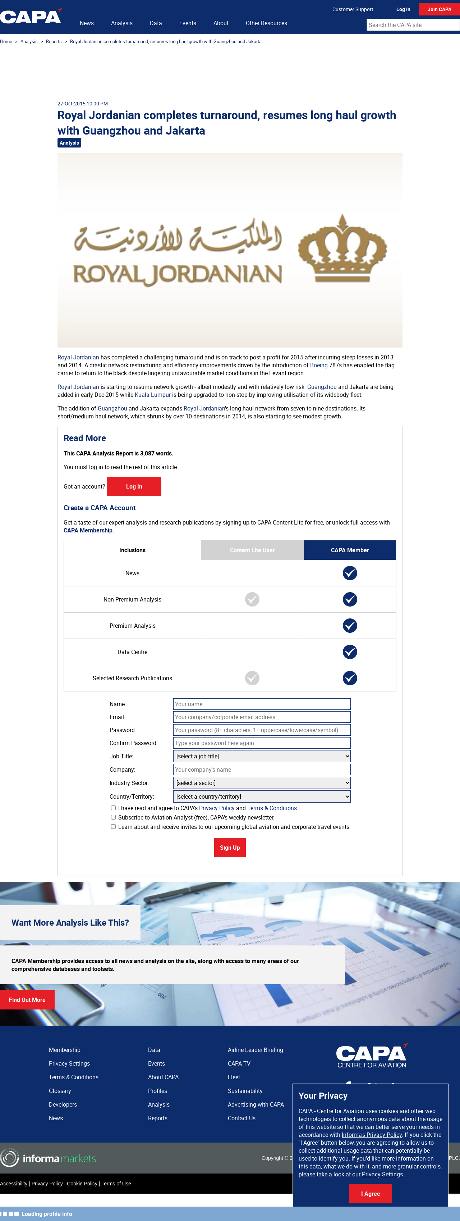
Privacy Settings (382, 1174)
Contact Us (242, 1118)
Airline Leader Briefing (255, 1050)
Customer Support (352, 9)
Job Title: (121, 756)
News (87, 23)
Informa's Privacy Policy (372, 1135)
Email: (117, 717)
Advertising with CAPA (256, 1104)
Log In (403, 9)
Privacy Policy (217, 808)
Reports (54, 41)
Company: (122, 769)
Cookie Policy (82, 1183)
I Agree (370, 1194)
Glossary (60, 1091)
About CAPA (163, 1077)
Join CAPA (439, 9)
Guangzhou (322, 387)
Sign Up (230, 848)
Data (156, 23)
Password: (123, 730)
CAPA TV (239, 1063)
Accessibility (13, 1183)
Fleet (234, 1077)
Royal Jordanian (78, 357)
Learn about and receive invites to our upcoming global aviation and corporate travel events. (231, 827)
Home (6, 41)
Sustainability (245, 1091)
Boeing (319, 365)
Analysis (122, 23)
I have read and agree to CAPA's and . (204, 808)
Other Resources (266, 23)
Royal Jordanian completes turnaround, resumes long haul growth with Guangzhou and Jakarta (166, 41)
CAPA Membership (88, 530)
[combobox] (413, 25)
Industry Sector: (129, 783)
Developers (63, 1104)
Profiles (157, 1091)
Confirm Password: (134, 743)
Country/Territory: (132, 796)
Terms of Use (116, 1183)
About (221, 23)
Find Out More (27, 1000)
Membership (64, 1050)
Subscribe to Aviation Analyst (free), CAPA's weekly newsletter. (193, 817)
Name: (118, 704)
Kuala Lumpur (153, 395)
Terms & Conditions (272, 808)
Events (187, 23)
